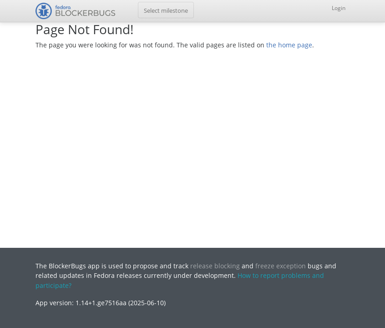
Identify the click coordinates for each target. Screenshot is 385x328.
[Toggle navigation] (166, 10)
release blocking (215, 265)
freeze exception (280, 265)
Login (338, 8)
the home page (289, 45)
